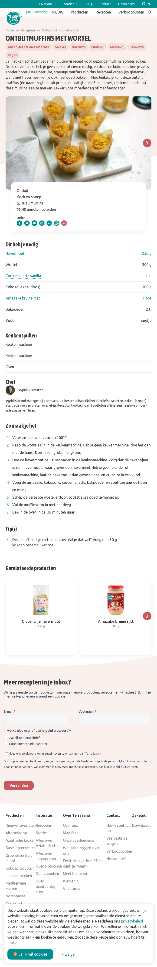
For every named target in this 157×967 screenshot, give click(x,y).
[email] (34, 223)
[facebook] (19, 223)
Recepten (28, 30)
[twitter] (27, 223)
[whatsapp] (56, 223)
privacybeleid (132, 921)
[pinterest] (42, 223)
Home (10, 30)
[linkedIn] (49, 223)
